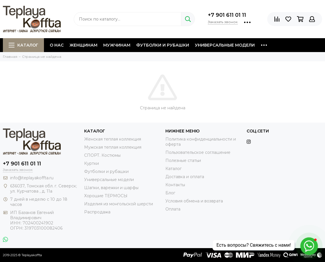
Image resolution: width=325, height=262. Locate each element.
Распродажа (97, 212)
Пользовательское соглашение (197, 152)
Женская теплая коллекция (112, 139)
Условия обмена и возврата (194, 201)
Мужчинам (116, 45)
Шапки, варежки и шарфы (111, 187)
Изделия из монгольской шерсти (118, 203)
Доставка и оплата (184, 176)
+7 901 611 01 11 (227, 15)
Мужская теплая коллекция (112, 147)
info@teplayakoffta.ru (31, 177)
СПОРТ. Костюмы (102, 155)
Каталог (23, 45)
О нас (57, 45)
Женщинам (83, 45)
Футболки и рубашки (162, 45)
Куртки (91, 163)
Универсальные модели (225, 45)
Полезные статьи (183, 160)
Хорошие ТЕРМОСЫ (106, 195)
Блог (170, 192)
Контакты (175, 184)
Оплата (172, 209)
